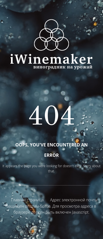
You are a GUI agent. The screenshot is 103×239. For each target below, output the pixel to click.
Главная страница (27, 199)
